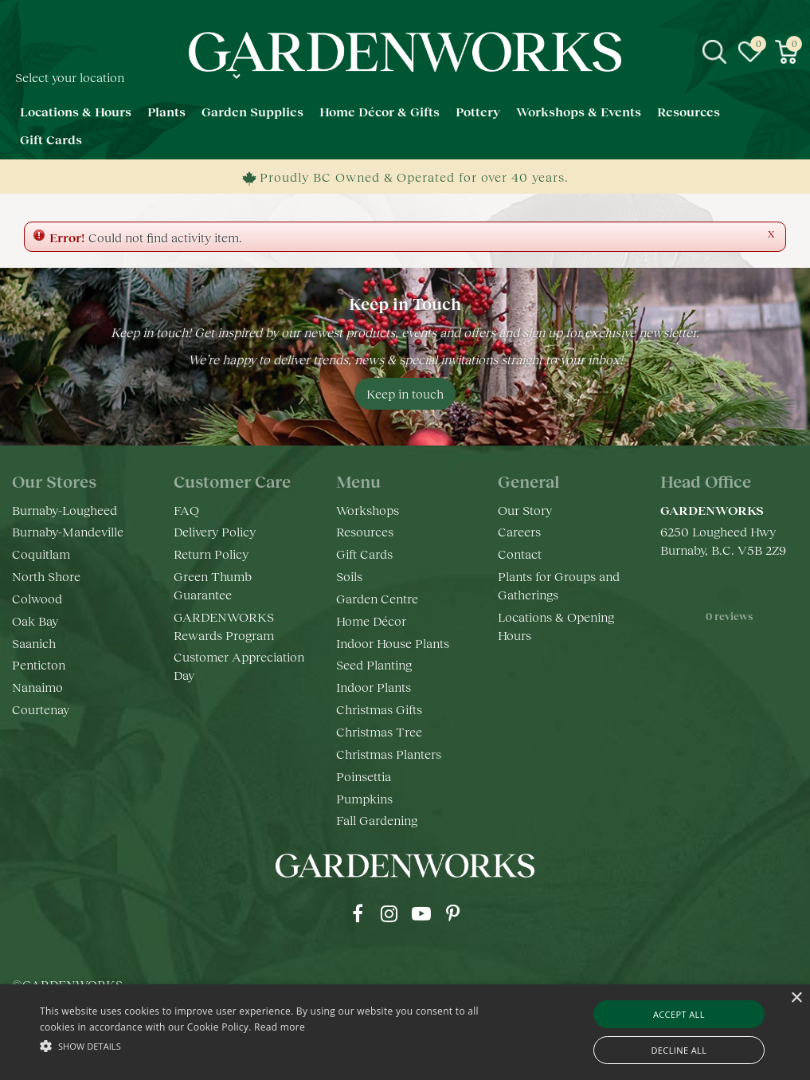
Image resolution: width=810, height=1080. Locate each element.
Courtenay (40, 709)
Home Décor (371, 620)
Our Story (525, 509)
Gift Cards (364, 553)
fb (358, 913)
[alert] (405, 1032)
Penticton (38, 664)
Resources (364, 531)
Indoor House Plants (392, 642)
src (714, 52)
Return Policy (211, 553)
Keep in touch (405, 393)
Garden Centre (377, 598)
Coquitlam (41, 553)
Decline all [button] (678, 1050)
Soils (349, 575)
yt (421, 913)
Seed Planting (374, 664)
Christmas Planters (388, 753)
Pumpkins (364, 798)
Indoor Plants (373, 686)
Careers (519, 531)
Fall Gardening (376, 819)
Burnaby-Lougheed (64, 509)
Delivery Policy (215, 531)
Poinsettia (363, 775)
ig (389, 913)
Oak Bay (35, 620)
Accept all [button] (679, 1014)
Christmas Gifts (379, 709)
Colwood (37, 598)
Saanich (34, 642)
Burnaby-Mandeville (67, 531)
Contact (520, 553)
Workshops (367, 509)
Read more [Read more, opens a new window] (279, 1027)
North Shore (46, 575)
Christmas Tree (379, 731)
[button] (277, 1045)
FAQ (186, 509)
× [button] (796, 998)
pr (453, 913)
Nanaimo (37, 686)
